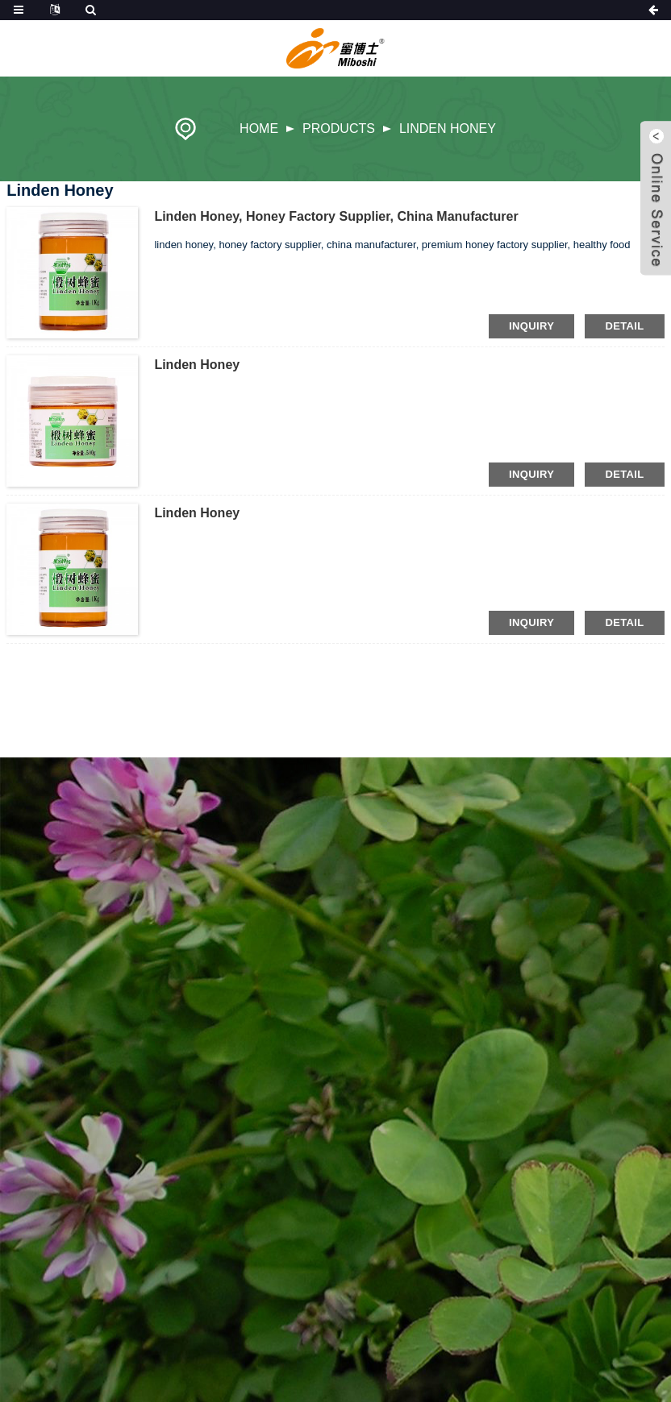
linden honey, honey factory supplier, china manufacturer (336, 216)
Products (338, 128)
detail (624, 326)
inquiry (531, 326)
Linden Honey (447, 128)
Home (259, 128)
